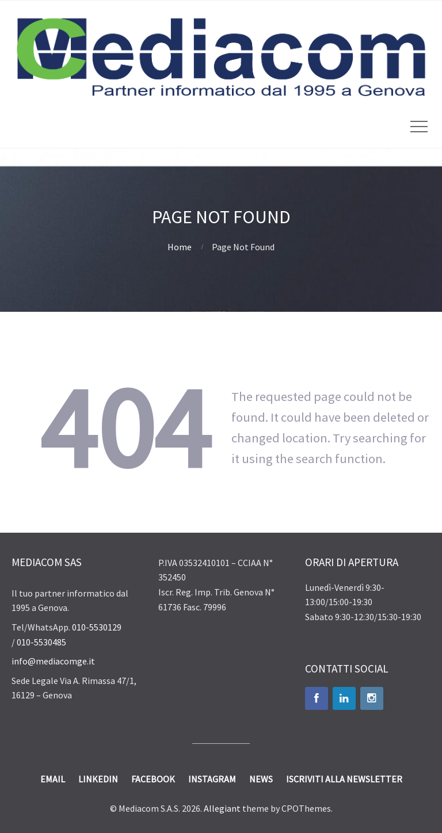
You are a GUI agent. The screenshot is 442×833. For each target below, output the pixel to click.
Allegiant (222, 808)
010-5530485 (41, 642)
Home (179, 247)
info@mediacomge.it (53, 661)
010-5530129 (96, 627)
